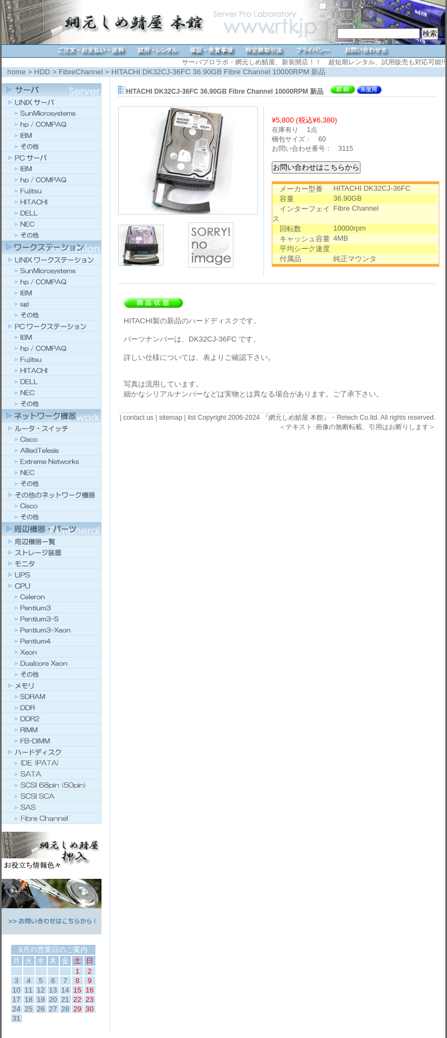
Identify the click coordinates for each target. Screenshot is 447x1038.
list (191, 417)
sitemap (170, 417)
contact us (138, 417)
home (16, 72)
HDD (42, 72)
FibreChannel (81, 72)
